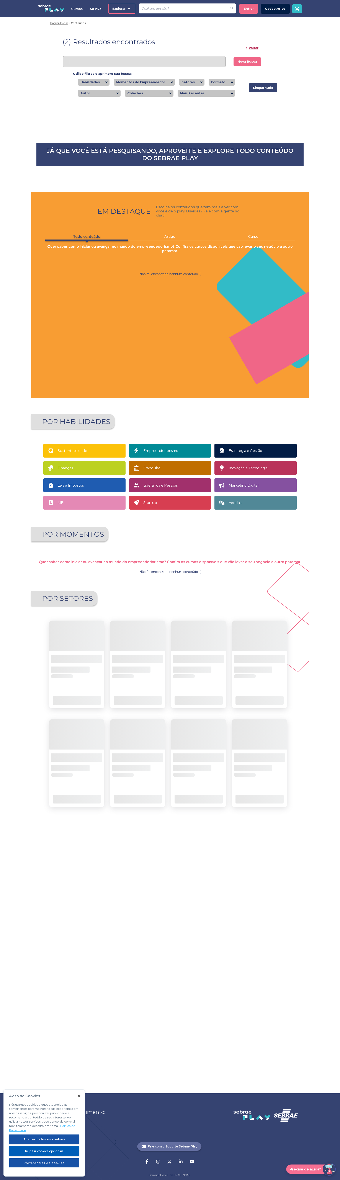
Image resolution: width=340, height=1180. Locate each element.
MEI (61, 682)
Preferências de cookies (44, 1163)
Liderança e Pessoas (160, 664)
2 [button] (166, 951)
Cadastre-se (275, 9)
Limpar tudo (263, 88)
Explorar (121, 9)
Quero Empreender (141, 737)
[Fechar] (79, 1096)
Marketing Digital (244, 664)
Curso (257, 331)
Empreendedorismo (160, 630)
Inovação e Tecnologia (248, 647)
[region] (44, 1133)
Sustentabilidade (72, 630)
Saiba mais (139, 204)
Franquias (151, 647)
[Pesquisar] (183, 8)
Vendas (235, 682)
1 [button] (159, 951)
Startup (150, 682)
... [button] (173, 951)
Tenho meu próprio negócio (268, 737)
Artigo (170, 331)
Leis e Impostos (71, 664)
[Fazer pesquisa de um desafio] (232, 8)
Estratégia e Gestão (245, 630)
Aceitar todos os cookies (44, 1139)
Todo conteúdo (83, 332)
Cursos (77, 9)
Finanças (65, 647)
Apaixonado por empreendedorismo (74, 738)
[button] (145, 951)
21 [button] (181, 951)
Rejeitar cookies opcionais (44, 1151)
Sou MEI (205, 737)
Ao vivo (95, 9)
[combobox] (166, 82)
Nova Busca (247, 62)
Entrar (249, 9)
